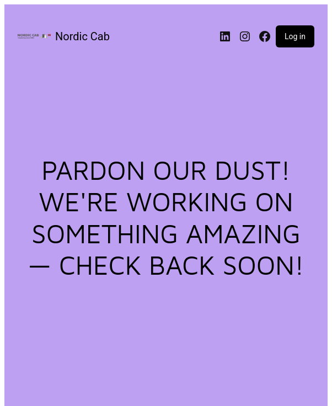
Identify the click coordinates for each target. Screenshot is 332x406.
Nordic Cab (82, 36)
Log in (295, 36)
